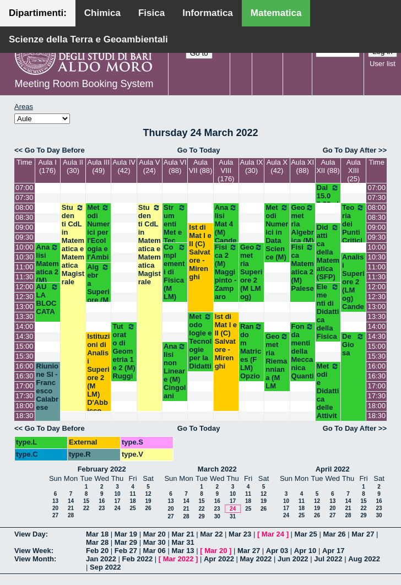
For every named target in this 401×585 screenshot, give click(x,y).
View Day (30, 534)
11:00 (24, 267)
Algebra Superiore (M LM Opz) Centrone (98, 300)
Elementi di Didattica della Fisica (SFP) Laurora (328, 324)
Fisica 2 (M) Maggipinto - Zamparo (226, 272)
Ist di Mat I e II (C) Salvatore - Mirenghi (200, 252)
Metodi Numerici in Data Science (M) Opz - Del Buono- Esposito (276, 257)
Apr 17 (333, 550)
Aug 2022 (364, 559)
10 (117, 494)
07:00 (24, 187)
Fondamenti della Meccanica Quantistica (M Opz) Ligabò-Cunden (302, 380)
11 (132, 494)
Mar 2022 (178, 559)
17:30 (24, 396)
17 (117, 501)
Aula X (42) (277, 166)
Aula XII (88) (328, 166)
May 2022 (256, 559)
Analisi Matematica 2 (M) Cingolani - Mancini (47, 280)
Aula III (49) (99, 166)
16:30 (24, 376)
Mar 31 (182, 542)
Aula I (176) (48, 166)
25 (132, 508)
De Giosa (353, 344)
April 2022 (333, 469)
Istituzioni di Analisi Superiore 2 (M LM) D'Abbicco (98, 373)
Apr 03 (277, 550)
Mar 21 (182, 534)
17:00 (24, 386)
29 (201, 516)
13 (55, 501)
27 (55, 515)
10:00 (24, 247)
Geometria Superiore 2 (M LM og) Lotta (251, 276)
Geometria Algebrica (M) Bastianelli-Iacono (302, 240)
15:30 (24, 356)
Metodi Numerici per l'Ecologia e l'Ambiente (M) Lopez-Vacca (98, 248)
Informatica (207, 13)
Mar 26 (334, 534)
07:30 (24, 197)
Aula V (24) (149, 166)
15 (86, 501)
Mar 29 (126, 542)
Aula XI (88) (302, 166)
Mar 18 (97, 534)
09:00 (24, 227)
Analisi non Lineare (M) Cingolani (175, 371)
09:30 (24, 237)
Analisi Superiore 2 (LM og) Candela (353, 286)
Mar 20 (154, 534)
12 (148, 494)
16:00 (24, 366)
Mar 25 (306, 534)
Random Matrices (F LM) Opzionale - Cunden (251, 363)
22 (86, 508)
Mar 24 (273, 534)
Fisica (151, 13)
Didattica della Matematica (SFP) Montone (328, 260)
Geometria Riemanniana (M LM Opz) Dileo (276, 369)
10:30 (24, 257)
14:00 (24, 326)
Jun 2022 (293, 559)
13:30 (24, 316)
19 (148, 501)
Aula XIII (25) (353, 170)
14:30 (24, 336)
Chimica (102, 13)
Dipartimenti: (38, 13)
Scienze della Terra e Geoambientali (88, 39)
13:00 (24, 306)
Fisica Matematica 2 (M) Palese (302, 267)
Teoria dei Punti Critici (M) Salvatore (353, 236)
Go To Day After (350, 150)
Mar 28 (97, 542)
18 (132, 501)
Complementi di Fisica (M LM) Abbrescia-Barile (175, 284)
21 (71, 508)
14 (71, 501)
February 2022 (102, 469)
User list (382, 63)
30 (217, 516)
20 (55, 508)
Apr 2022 (219, 559)
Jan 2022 (101, 559)
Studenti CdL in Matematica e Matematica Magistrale (73, 244)
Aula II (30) (73, 166)
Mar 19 (126, 534)
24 (117, 508)
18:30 (24, 415)
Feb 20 (97, 550)
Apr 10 (305, 550)
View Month (34, 559)
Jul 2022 (328, 559)
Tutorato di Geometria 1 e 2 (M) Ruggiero (123, 355)
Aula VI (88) (175, 166)
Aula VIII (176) (226, 170)
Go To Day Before (55, 150)
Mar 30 (154, 542)
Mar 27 (362, 534)
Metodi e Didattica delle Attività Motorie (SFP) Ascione (328, 415)
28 (71, 515)
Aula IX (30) (251, 166)
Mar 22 (211, 534)
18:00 (24, 406)
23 (102, 508)
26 (148, 508)
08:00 (24, 207)
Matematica (276, 13)
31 (233, 516)
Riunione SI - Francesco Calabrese (47, 386)
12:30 (24, 296)
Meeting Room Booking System (83, 83)
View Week (32, 550)
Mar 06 (154, 550)
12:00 (24, 287)
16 (102, 501)
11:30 (24, 277)
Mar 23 (240, 534)
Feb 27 (126, 550)
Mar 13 (182, 550)
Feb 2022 (137, 559)
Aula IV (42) (124, 166)
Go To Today (198, 150)
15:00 (24, 346)
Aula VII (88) (201, 166)
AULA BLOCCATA (47, 299)
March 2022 (217, 469)
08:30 (24, 217)
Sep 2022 (105, 567)
